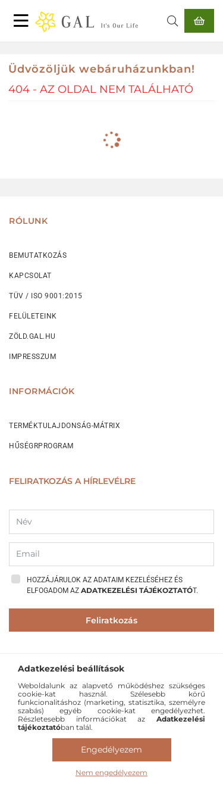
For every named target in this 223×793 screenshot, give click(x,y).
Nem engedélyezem (111, 772)
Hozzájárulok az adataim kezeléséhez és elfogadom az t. (112, 585)
